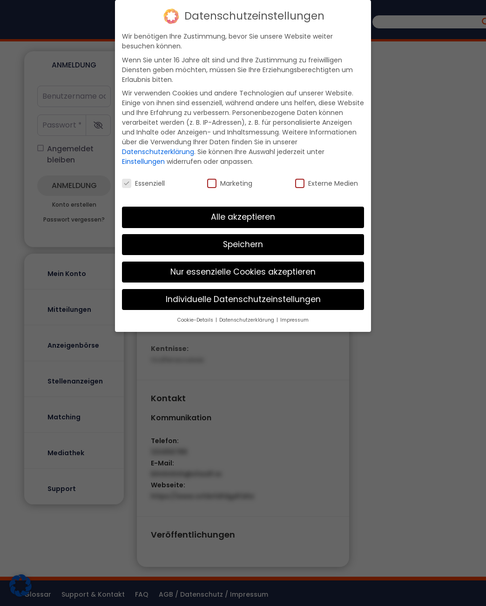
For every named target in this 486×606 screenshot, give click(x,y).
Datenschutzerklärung (158, 150)
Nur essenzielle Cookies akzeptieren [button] (243, 270)
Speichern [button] (243, 243)
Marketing (229, 182)
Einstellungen (143, 160)
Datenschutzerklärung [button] (247, 318)
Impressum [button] (294, 318)
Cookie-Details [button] (196, 318)
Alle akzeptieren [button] (243, 215)
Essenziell (143, 182)
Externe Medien (326, 182)
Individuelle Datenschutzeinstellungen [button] (243, 297)
